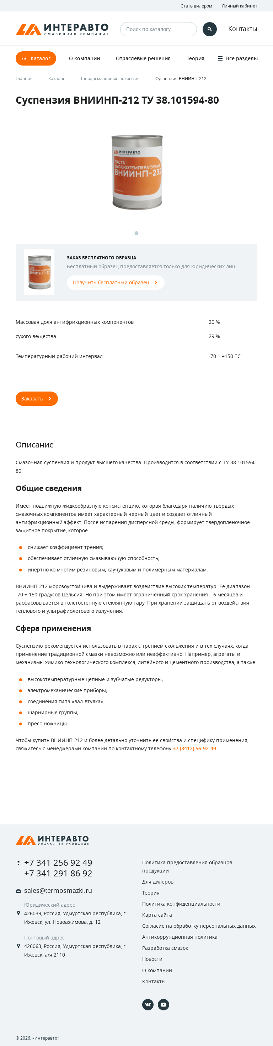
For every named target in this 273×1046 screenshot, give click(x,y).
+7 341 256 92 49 (58, 862)
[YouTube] (163, 1004)
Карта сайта (157, 914)
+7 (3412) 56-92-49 (194, 748)
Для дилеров (157, 881)
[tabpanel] (136, 179)
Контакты (242, 28)
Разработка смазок (165, 947)
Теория (151, 892)
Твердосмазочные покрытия (110, 78)
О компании (157, 970)
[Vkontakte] (148, 1004)
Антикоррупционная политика (180, 936)
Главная (24, 78)
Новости (152, 959)
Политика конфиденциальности (181, 903)
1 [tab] (137, 233)
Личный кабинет (239, 6)
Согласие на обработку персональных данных (199, 925)
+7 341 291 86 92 (58, 873)
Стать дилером (196, 6)
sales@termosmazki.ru (58, 890)
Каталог (56, 78)
